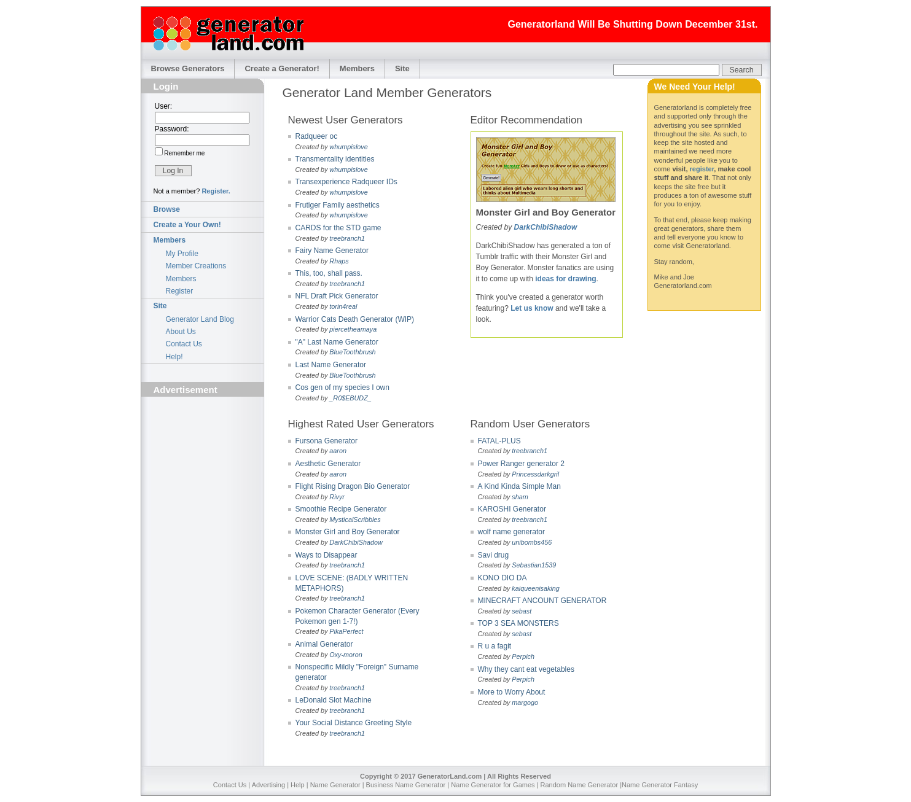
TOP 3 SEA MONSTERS (518, 623)
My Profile (182, 253)
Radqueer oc (316, 136)
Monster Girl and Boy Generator (347, 532)
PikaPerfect (346, 631)
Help (298, 784)
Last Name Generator (330, 364)
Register (180, 291)
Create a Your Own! (187, 224)
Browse (167, 209)
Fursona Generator (326, 441)
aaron (337, 450)
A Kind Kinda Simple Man (519, 486)
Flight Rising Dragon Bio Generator (352, 486)
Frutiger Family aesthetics (337, 205)
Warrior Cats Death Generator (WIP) (355, 319)
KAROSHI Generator (512, 509)
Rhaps (338, 261)
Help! (174, 356)
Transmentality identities (335, 159)
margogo (525, 702)
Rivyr (337, 496)
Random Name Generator (580, 784)
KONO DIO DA (502, 578)
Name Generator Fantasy (660, 784)
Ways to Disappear (326, 555)
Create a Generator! (281, 68)
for (561, 278)
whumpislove (348, 146)
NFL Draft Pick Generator (336, 296)
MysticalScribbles (354, 519)
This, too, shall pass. (328, 273)
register (702, 169)
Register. (215, 191)
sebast (521, 611)
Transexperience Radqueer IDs (346, 181)
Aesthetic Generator (328, 463)
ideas (544, 278)
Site (402, 68)
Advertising (268, 784)
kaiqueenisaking (535, 588)
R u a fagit (495, 646)
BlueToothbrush (352, 352)
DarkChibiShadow (545, 227)
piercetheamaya (353, 329)
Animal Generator (324, 644)
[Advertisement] (202, 470)
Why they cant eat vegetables (526, 669)
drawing (582, 278)
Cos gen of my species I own (342, 387)
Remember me (184, 153)
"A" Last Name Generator (336, 342)
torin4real (343, 306)
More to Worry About (511, 692)
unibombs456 (532, 542)
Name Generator (335, 784)
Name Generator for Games (492, 784)
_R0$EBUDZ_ (350, 398)
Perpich (523, 656)
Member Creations (196, 266)
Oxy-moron (345, 654)
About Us (181, 331)
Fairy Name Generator (332, 250)
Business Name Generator (406, 784)
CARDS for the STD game (338, 228)
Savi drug (493, 555)
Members (357, 68)
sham (520, 496)
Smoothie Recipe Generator (341, 509)
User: (164, 106)
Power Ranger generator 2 (521, 463)
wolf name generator (511, 532)
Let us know (531, 308)
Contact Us (184, 344)
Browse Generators (188, 68)
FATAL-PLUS (499, 441)
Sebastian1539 (534, 565)
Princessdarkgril (535, 474)
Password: (172, 129)
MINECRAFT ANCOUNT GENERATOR (542, 600)
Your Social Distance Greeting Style (353, 722)
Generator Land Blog (200, 319)
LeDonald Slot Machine (333, 700)
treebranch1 (347, 238)
